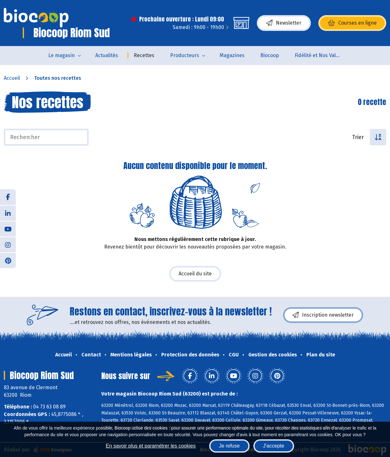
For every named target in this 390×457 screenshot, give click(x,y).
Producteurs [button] (184, 55)
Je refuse (229, 445)
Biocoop (269, 55)
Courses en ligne (352, 23)
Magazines (232, 55)
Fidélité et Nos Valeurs (320, 55)
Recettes (144, 55)
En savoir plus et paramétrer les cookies (151, 445)
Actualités (106, 55)
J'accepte (273, 445)
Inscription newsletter (323, 315)
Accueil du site (195, 274)
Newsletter (283, 23)
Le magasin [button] (61, 55)
